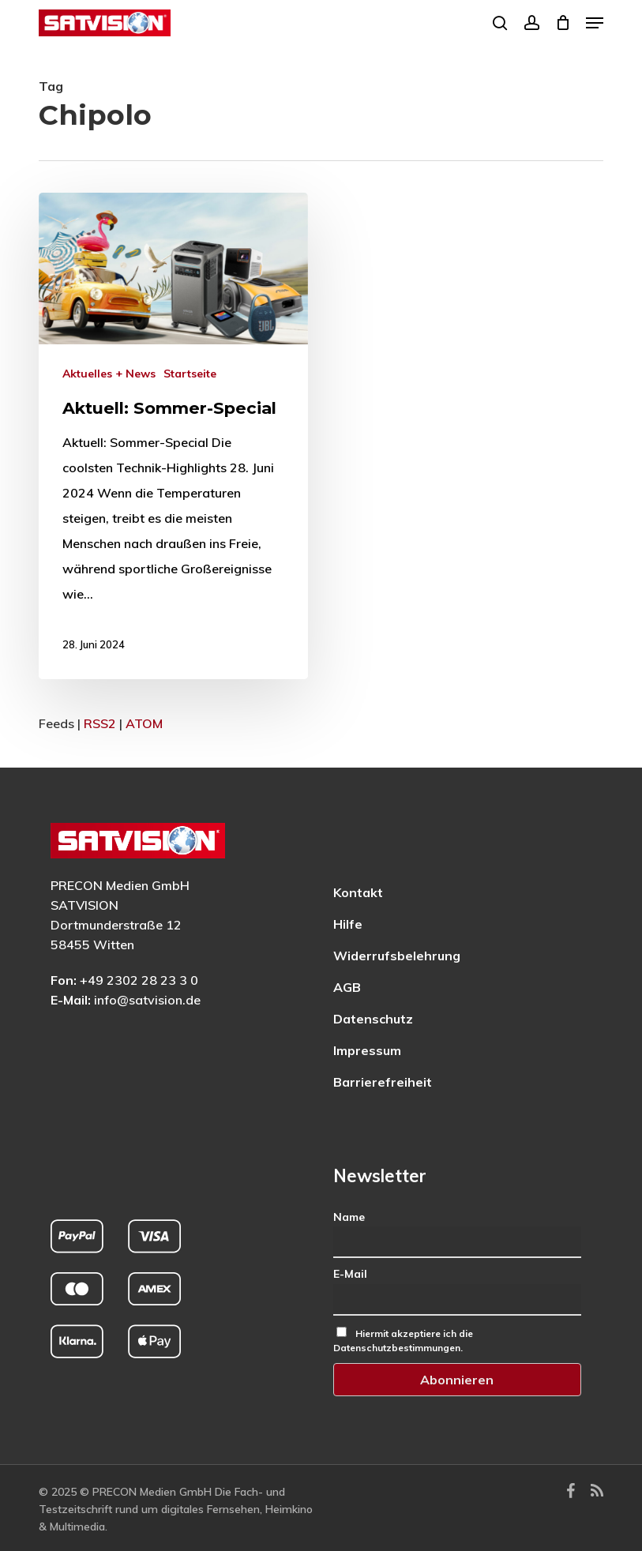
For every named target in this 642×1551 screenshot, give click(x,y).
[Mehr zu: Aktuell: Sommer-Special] (173, 436)
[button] (594, 23)
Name (349, 1217)
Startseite (189, 373)
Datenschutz (373, 1019)
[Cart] (562, 22)
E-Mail (350, 1274)
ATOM (144, 723)
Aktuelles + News (109, 373)
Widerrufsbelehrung (396, 955)
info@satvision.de (147, 1000)
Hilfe (347, 924)
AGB (347, 987)
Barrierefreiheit (382, 1082)
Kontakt (358, 892)
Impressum (367, 1050)
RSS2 (100, 723)
